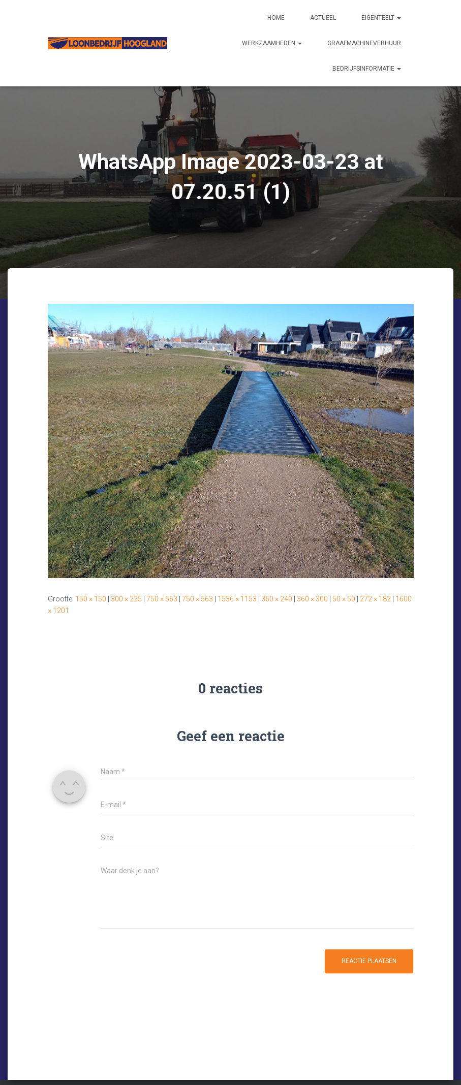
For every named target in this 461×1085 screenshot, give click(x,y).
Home (276, 17)
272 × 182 (375, 599)
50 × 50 (343, 599)
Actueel (323, 17)
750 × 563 (161, 599)
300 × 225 (126, 599)
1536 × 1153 (237, 599)
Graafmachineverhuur (364, 43)
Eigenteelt (381, 17)
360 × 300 (312, 599)
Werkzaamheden (272, 43)
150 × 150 (90, 599)
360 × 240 (276, 599)
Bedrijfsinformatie (366, 68)
